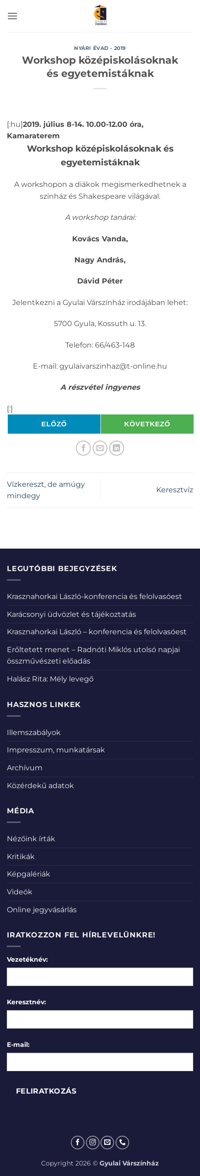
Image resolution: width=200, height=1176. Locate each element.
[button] (12, 16)
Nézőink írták (31, 838)
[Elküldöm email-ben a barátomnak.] (100, 448)
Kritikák (21, 856)
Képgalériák (28, 874)
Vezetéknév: (27, 959)
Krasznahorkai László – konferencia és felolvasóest (97, 631)
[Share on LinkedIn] (116, 448)
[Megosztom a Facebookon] (83, 448)
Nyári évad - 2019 (100, 48)
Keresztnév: (26, 1002)
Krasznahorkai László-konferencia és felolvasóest (94, 596)
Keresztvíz (174, 489)
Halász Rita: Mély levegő (50, 679)
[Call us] (122, 1142)
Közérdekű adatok (40, 785)
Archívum (24, 767)
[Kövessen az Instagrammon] (93, 1142)
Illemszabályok (34, 732)
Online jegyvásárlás (42, 909)
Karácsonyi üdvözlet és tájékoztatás (71, 614)
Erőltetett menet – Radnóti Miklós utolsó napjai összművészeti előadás (93, 655)
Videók (19, 891)
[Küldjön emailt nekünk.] (107, 1142)
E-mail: (18, 1044)
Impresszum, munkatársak (56, 750)
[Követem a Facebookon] (77, 1142)
